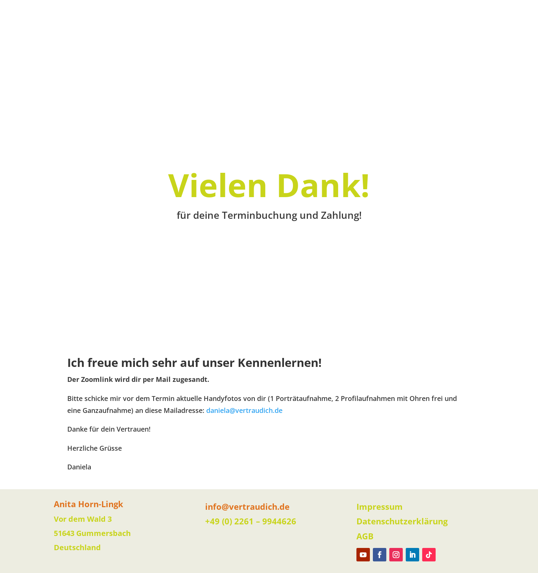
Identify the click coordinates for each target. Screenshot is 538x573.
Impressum (379, 506)
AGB (365, 536)
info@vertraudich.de (247, 506)
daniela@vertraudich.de (244, 410)
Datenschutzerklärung (402, 521)
